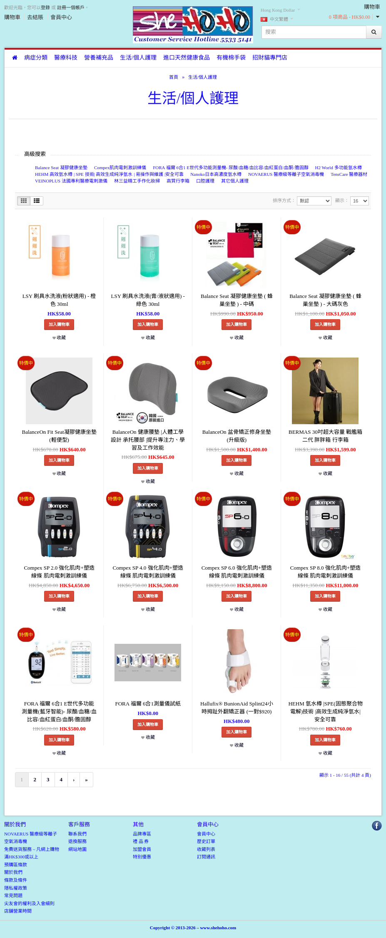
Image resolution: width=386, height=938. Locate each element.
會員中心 (61, 17)
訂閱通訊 (206, 856)
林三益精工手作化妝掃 (137, 180)
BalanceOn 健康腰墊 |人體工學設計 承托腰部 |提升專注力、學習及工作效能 (148, 439)
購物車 (12, 17)
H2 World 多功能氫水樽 (338, 167)
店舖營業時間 (18, 910)
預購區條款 (15, 864)
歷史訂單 (206, 841)
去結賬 (35, 17)
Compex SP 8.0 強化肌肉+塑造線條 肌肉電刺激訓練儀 (325, 572)
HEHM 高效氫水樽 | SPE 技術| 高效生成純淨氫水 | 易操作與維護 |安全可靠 (109, 174)
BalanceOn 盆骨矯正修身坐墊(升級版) (236, 436)
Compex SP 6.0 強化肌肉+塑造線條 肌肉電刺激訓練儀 (237, 572)
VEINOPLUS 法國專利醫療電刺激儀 (71, 180)
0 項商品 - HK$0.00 (349, 17)
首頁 (173, 77)
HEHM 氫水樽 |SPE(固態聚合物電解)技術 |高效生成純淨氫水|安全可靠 (325, 711)
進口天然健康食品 (186, 58)
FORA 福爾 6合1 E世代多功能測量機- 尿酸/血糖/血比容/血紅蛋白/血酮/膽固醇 (230, 167)
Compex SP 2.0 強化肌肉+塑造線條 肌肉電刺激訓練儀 (59, 572)
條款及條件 (15, 880)
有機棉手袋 (231, 58)
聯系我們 (77, 833)
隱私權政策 (15, 887)
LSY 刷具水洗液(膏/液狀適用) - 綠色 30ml (148, 300)
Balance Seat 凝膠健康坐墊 (61, 167)
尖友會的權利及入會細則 (29, 903)
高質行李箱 (178, 180)
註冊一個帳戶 (71, 7)
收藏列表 (206, 849)
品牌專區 (142, 833)
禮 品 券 (141, 841)
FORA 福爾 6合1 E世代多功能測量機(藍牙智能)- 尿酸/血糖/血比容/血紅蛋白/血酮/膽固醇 (59, 711)
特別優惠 (142, 856)
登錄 (45, 7)
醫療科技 (65, 58)
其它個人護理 (235, 180)
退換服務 (77, 841)
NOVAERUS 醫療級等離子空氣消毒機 (286, 174)
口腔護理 (205, 180)
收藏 (59, 337)
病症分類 (35, 58)
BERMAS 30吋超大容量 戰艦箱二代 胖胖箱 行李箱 (325, 436)
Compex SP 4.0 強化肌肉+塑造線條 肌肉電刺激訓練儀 (148, 572)
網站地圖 (77, 849)
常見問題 (13, 895)
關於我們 (13, 872)
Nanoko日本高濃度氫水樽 (216, 174)
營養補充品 (98, 58)
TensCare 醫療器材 (349, 174)
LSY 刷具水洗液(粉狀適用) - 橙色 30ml (59, 300)
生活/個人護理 (138, 58)
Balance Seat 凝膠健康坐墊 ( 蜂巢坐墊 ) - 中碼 (237, 300)
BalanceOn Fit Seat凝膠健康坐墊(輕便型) (59, 436)
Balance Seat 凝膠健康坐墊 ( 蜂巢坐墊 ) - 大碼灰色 (325, 300)
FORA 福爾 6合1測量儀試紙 (147, 703)
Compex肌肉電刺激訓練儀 (120, 167)
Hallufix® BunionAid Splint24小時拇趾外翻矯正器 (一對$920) (236, 707)
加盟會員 (142, 849)
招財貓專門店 (269, 58)
